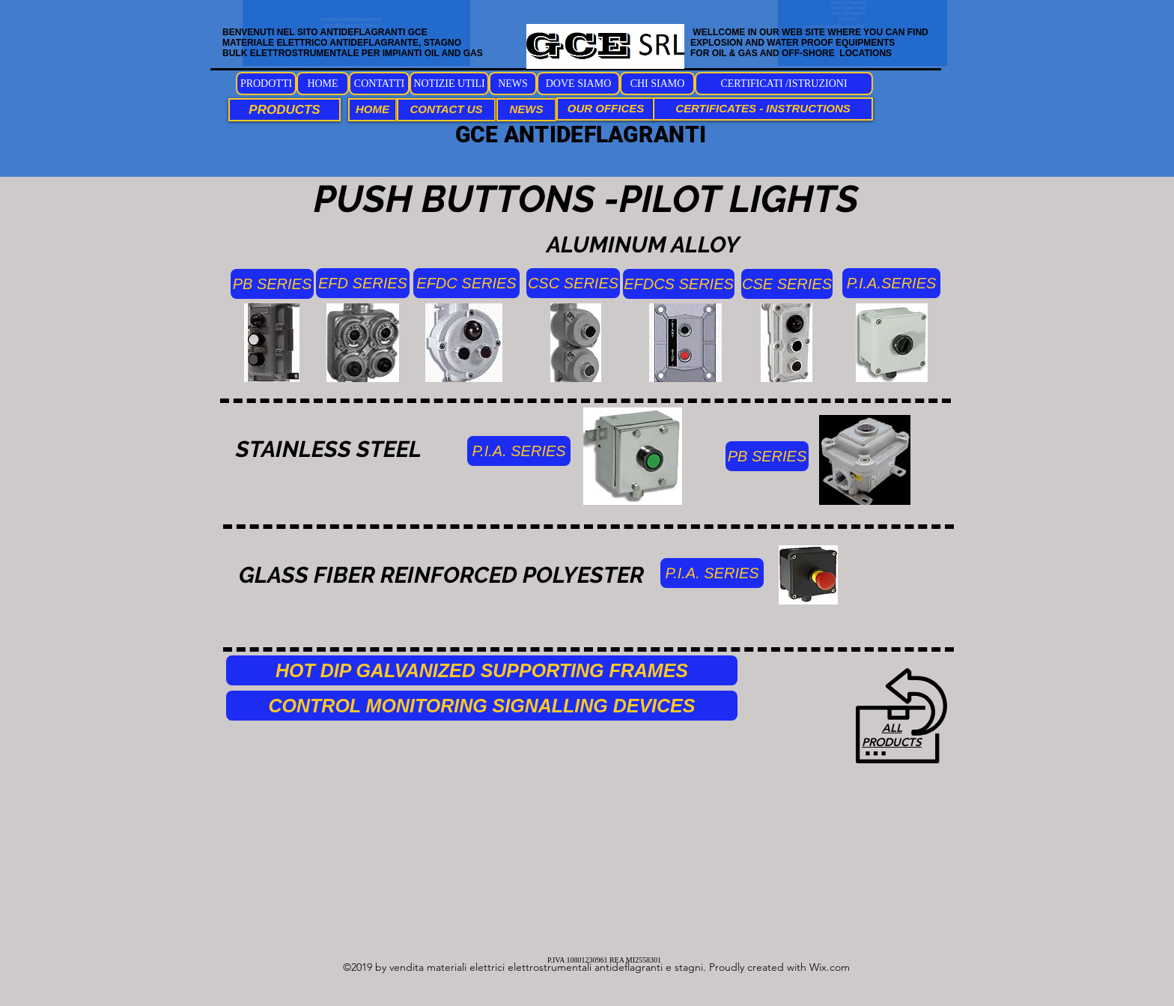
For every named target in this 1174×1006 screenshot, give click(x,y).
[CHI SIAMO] (657, 83)
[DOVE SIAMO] (578, 83)
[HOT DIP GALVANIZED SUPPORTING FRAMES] (481, 670)
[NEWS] (513, 83)
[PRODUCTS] (284, 109)
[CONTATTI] (379, 83)
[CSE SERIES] (787, 284)
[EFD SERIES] (363, 283)
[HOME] (322, 83)
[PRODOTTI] (266, 83)
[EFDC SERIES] (466, 283)
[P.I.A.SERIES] (891, 283)
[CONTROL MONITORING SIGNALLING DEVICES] (481, 706)
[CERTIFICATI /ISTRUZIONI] (784, 83)
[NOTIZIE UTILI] (449, 83)
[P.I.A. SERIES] (519, 451)
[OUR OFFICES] (605, 109)
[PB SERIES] (272, 284)
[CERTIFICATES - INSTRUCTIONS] (763, 109)
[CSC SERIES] (573, 283)
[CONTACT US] (446, 109)
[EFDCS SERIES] (678, 284)
